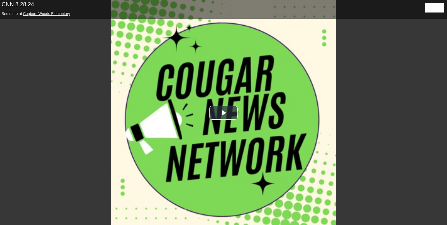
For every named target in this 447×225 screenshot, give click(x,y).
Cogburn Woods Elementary (46, 14)
